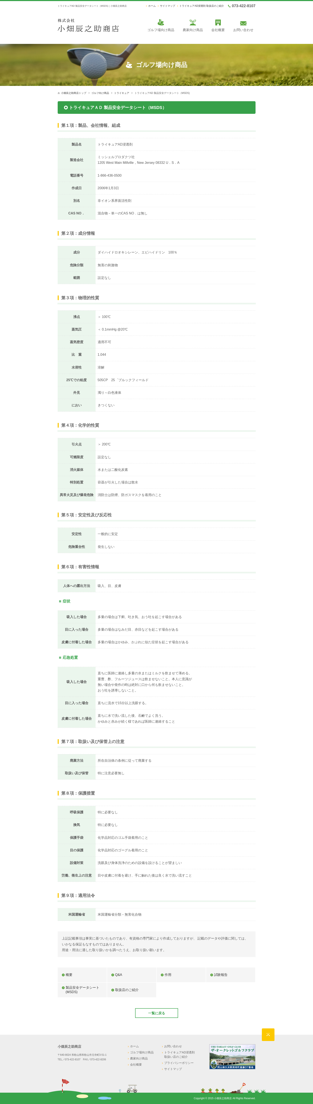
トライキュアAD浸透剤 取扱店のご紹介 (201, 5)
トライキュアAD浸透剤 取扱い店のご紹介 (179, 1054)
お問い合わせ (243, 30)
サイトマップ (167, 5)
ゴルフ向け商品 (100, 93)
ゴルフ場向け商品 (160, 30)
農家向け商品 (193, 30)
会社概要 (218, 30)
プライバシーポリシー (179, 1063)
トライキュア (121, 93)
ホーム (152, 5)
